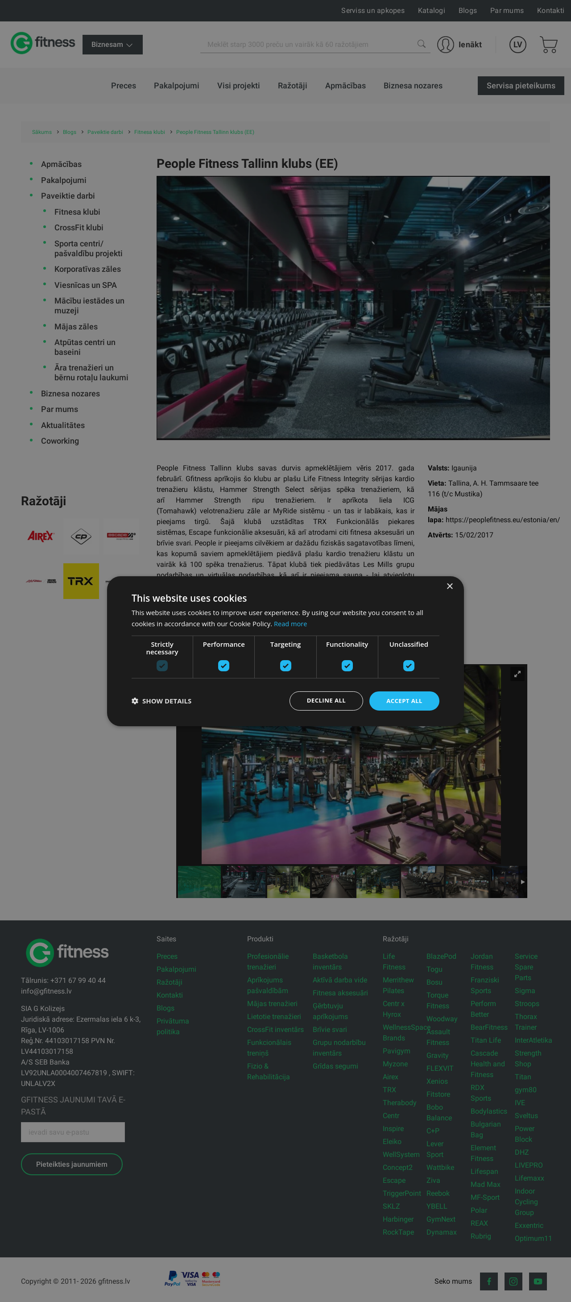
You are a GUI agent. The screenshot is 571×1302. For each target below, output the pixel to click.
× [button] (449, 585)
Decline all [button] (322, 700)
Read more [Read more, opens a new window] (291, 622)
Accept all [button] (403, 700)
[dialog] (285, 651)
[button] (161, 701)
